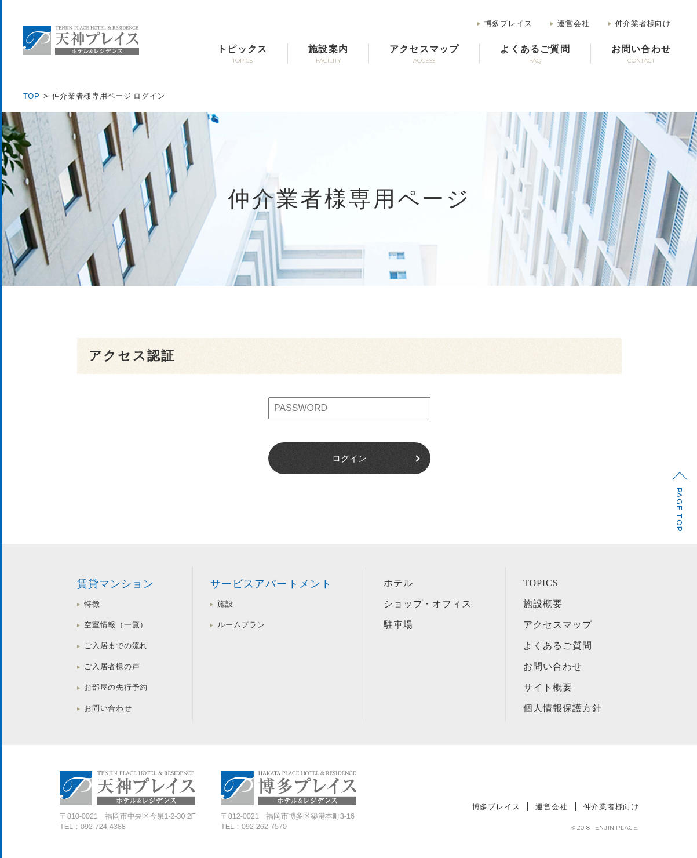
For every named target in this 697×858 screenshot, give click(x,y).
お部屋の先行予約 (116, 687)
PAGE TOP (679, 509)
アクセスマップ (557, 625)
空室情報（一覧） (116, 624)
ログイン (349, 458)
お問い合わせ (108, 708)
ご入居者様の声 (112, 666)
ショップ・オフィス (428, 604)
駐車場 (398, 625)
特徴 (92, 603)
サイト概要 (547, 687)
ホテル (398, 583)
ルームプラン (241, 624)
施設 (225, 603)
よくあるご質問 (557, 645)
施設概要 (543, 604)
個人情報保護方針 (562, 708)
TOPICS (541, 583)
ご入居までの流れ (116, 645)
